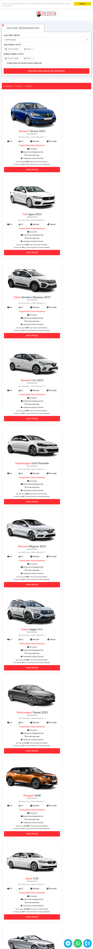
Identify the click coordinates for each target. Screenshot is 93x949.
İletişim (37, 921)
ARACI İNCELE (24, 152)
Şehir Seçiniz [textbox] (10, 39)
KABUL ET (82, 4)
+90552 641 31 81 (76, 919)
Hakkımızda (38, 924)
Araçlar (37, 917)
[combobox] (46, 39)
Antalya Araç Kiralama (43, 931)
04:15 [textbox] (28, 49)
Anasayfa (38, 914)
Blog (36, 927)
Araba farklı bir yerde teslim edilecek (24, 54)
